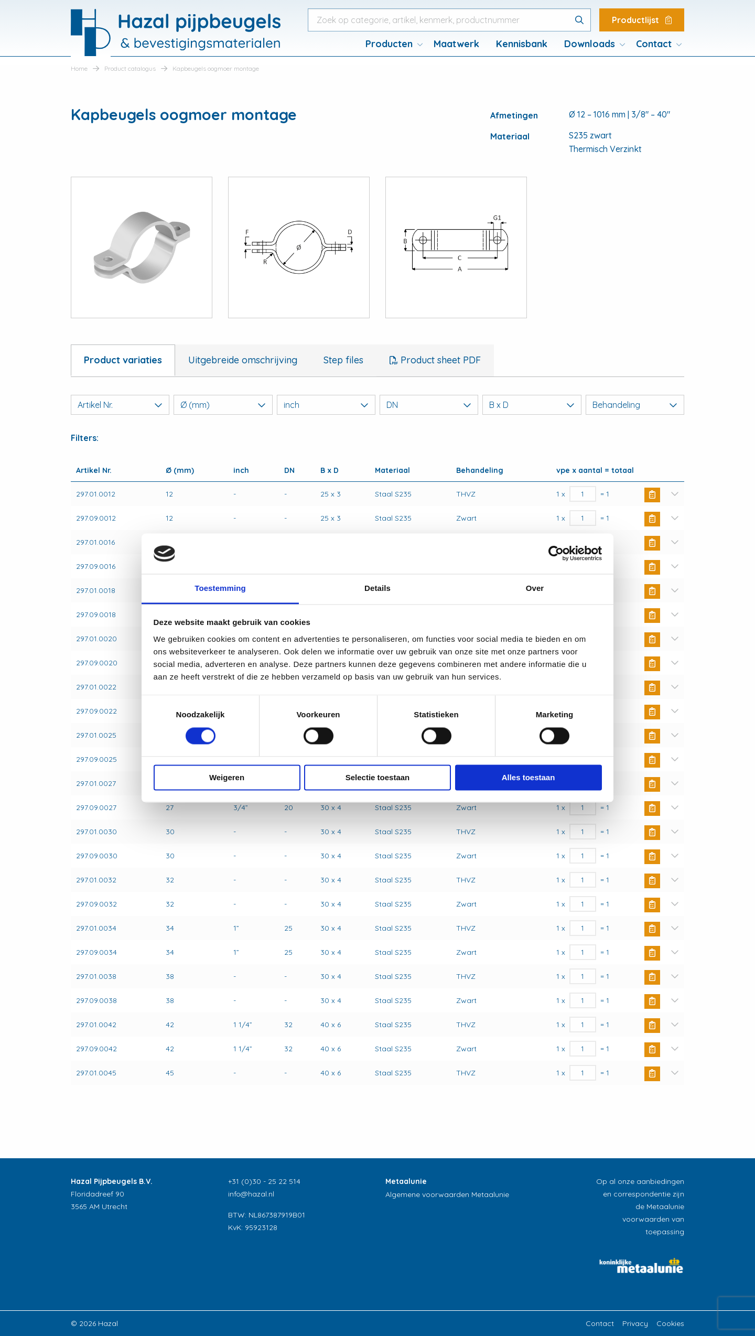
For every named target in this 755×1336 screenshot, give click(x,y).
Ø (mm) (222, 405)
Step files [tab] (343, 360)
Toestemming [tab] (220, 588)
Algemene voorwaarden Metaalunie (447, 1194)
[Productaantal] (582, 494)
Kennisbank (521, 44)
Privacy (635, 1323)
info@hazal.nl (251, 1194)
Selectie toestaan (378, 777)
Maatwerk (456, 44)
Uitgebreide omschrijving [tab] (242, 360)
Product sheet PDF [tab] (439, 360)
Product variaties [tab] (123, 360)
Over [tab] (535, 588)
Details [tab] (377, 588)
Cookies (670, 1323)
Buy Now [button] (652, 495)
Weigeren (226, 777)
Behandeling (634, 405)
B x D (531, 405)
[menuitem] (391, 44)
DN (428, 405)
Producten (389, 44)
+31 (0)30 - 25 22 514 (264, 1181)
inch (326, 405)
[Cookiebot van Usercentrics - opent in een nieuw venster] (556, 554)
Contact (654, 44)
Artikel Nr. (120, 405)
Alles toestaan (528, 777)
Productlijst (642, 20)
